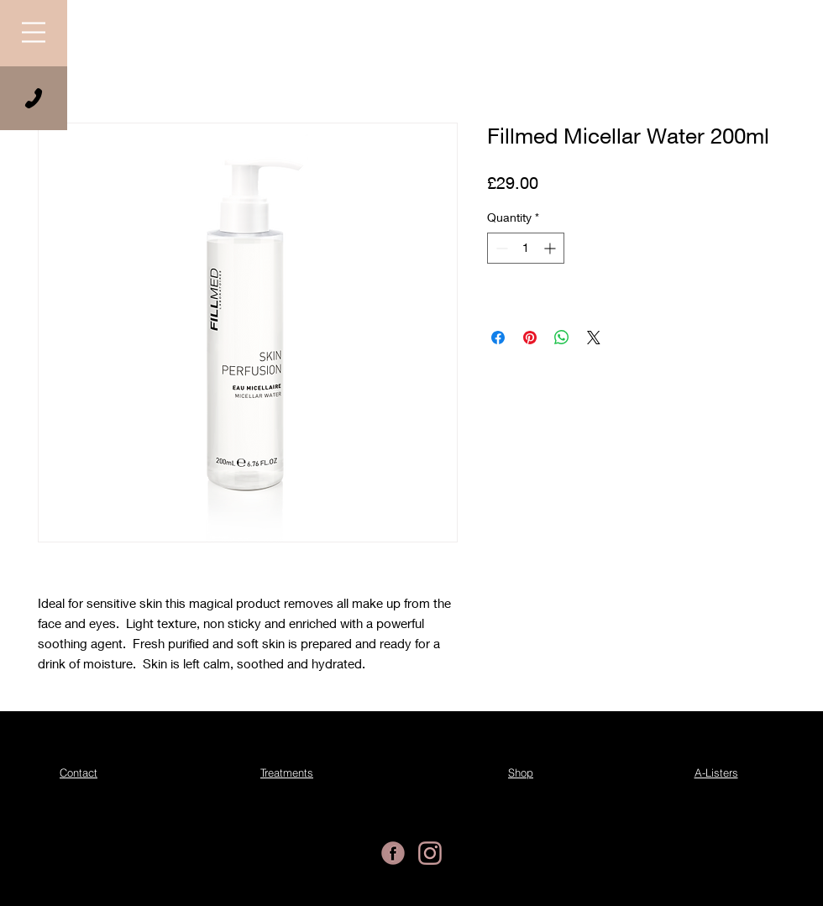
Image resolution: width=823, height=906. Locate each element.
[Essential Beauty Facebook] (393, 853)
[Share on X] (594, 337)
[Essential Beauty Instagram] (430, 853)
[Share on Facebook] (498, 337)
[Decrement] (500, 248)
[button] (33, 32)
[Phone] (33, 98)
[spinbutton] (526, 248)
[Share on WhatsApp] (562, 337)
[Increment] (551, 248)
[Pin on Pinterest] (530, 337)
